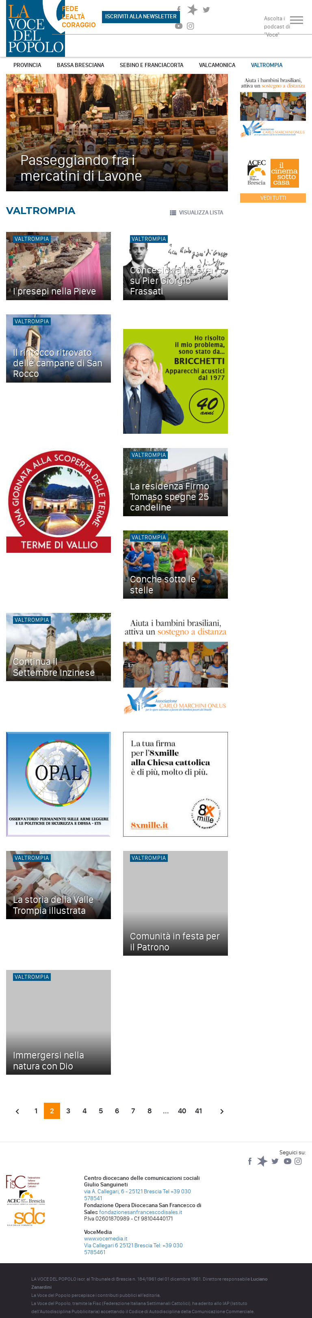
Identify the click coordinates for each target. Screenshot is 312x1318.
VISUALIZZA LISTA (196, 213)
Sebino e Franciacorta (151, 65)
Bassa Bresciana (80, 65)
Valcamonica (217, 65)
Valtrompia (266, 65)
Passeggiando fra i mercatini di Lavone (81, 168)
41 (198, 1110)
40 (182, 1110)
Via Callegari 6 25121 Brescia (118, 1245)
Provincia (27, 65)
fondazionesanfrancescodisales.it (140, 1212)
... (166, 1110)
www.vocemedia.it (106, 1238)
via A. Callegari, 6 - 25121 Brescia (123, 1191)
